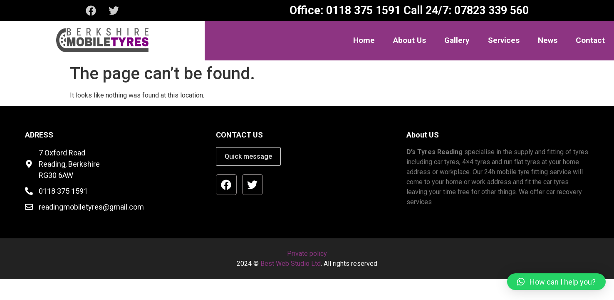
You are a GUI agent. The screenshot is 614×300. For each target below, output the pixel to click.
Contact (590, 40)
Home (364, 40)
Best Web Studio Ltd (290, 264)
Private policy (307, 254)
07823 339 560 (490, 10)
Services (504, 40)
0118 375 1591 (362, 10)
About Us (409, 40)
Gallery (457, 40)
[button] (556, 281)
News (547, 40)
